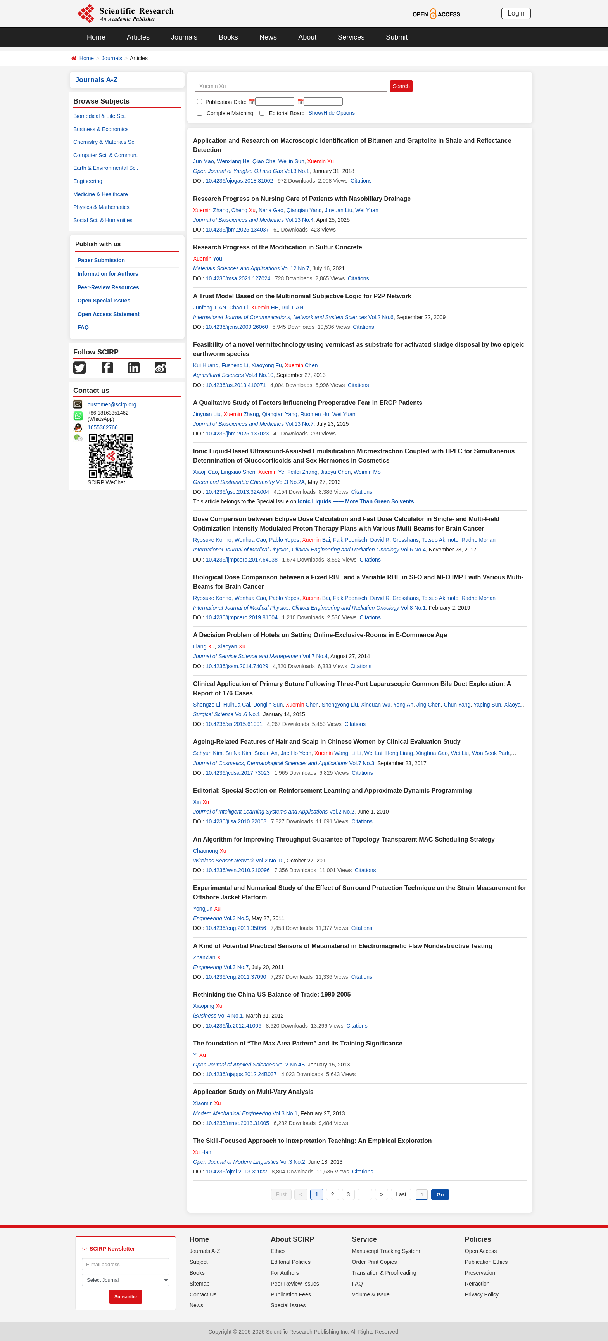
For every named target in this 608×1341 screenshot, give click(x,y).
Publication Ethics (486, 1262)
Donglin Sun (268, 705)
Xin (201, 802)
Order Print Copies (374, 1262)
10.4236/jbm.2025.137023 (237, 433)
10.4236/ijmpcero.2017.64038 (242, 559)
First (281, 1194)
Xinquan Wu (375, 705)
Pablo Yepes (284, 540)
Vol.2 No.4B (290, 1064)
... (365, 1194)
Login (516, 13)
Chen (301, 365)
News (268, 37)
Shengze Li (206, 705)
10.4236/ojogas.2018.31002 (239, 181)
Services (351, 37)
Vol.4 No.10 (259, 375)
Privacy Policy (482, 1294)
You (207, 259)
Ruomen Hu (315, 414)
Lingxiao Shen (238, 472)
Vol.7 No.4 (315, 656)
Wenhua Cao (250, 540)
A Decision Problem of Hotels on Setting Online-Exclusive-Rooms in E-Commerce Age (320, 635)
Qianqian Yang (304, 210)
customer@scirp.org (112, 404)
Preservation (480, 1273)
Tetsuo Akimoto (439, 540)
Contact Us (203, 1294)
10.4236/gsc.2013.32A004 (237, 492)
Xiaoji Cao (205, 472)
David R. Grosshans (394, 540)
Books (228, 37)
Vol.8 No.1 (413, 608)
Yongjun (207, 909)
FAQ (83, 327)
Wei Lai (373, 753)
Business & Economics (100, 129)
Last (401, 1194)
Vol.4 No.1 (230, 1016)
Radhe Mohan (478, 540)
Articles (138, 37)
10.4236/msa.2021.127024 (238, 278)
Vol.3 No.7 (236, 967)
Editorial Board (287, 113)
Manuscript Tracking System (386, 1251)
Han (202, 1152)
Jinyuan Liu (338, 210)
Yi (199, 1055)
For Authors (285, 1273)
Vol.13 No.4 (299, 220)
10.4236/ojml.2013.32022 (236, 1171)
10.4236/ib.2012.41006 (233, 1026)
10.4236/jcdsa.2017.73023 (238, 773)
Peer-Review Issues (295, 1284)
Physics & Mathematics (101, 207)
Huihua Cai (236, 705)
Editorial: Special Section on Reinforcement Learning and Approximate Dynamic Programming (332, 790)
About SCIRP (292, 1239)
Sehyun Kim (207, 753)
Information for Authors (108, 274)
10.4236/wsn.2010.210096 (238, 870)
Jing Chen (428, 705)
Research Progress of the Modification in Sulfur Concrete (277, 247)
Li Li (356, 753)
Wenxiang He (233, 161)
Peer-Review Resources (108, 287)
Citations (361, 181)
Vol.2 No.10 (269, 860)
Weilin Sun (291, 161)
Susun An (266, 753)
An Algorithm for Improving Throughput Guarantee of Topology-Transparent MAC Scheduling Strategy (344, 839)
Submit (397, 37)
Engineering (87, 181)
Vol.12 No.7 (295, 268)
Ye (271, 472)
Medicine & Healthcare (100, 194)
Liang (203, 646)
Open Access (481, 1251)
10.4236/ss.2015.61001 (234, 724)
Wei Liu (460, 753)
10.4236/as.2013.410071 (236, 385)
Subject (199, 1262)
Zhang (210, 210)
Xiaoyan (231, 646)
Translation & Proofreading (384, 1273)
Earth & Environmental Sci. (105, 168)
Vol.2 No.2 (341, 812)
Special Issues (288, 1305)
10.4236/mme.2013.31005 (237, 1123)
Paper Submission (101, 260)
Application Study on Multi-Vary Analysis (253, 1092)
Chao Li (238, 307)
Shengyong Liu (340, 705)
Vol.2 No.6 (381, 317)
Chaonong (209, 851)
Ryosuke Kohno (212, 540)
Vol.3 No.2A (290, 482)
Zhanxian (208, 957)
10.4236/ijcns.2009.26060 (237, 327)
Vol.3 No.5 (236, 918)
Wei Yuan (366, 210)
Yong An (403, 705)
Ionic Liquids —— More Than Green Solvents (356, 501)
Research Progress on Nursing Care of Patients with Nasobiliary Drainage (302, 198)
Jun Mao (203, 161)
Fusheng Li (234, 365)
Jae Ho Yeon (296, 753)
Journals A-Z (205, 1251)
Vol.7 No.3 (362, 763)
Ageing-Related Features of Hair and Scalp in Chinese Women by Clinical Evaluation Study (327, 741)
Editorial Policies (291, 1262)
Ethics (278, 1251)
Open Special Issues (104, 300)
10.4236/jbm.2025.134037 (237, 229)
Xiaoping (208, 1006)
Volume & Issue (371, 1294)
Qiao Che (263, 161)
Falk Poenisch (350, 540)
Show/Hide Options (331, 113)
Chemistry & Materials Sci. (105, 142)
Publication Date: (225, 102)
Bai (316, 540)
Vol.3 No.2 (292, 1162)
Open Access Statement (109, 314)
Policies (478, 1239)
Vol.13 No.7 (299, 424)
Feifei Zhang (302, 472)
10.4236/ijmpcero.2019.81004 (242, 617)
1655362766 (103, 427)
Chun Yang (457, 705)
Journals (184, 37)
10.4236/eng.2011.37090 (236, 977)
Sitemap (199, 1284)
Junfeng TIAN (209, 307)
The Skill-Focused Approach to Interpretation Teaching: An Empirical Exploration (312, 1140)
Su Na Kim (238, 753)
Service (364, 1239)
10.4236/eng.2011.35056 (236, 928)
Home (96, 37)
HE (264, 307)
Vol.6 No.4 (413, 549)
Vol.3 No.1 (296, 171)
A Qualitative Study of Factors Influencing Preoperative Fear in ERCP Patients (307, 402)
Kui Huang (205, 365)
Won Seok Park (491, 753)
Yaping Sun (487, 705)
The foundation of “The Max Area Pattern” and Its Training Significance (297, 1043)
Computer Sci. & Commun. (105, 155)
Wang (331, 753)
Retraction (477, 1284)
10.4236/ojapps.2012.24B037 (241, 1074)
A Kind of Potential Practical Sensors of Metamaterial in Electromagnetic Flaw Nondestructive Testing (342, 946)
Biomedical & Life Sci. (99, 116)
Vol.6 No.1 (247, 714)
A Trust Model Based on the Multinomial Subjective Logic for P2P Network (302, 296)
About (307, 37)
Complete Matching (230, 113)
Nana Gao (271, 210)
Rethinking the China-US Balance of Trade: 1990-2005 (272, 994)
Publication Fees (291, 1294)
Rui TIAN (293, 307)
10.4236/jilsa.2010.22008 (236, 821)
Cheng (243, 210)
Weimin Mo (367, 472)
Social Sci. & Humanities (103, 220)
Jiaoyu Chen (335, 472)
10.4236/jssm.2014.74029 (237, 666)
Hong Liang (399, 753)
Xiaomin (207, 1103)
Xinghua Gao (432, 753)
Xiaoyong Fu (266, 365)
